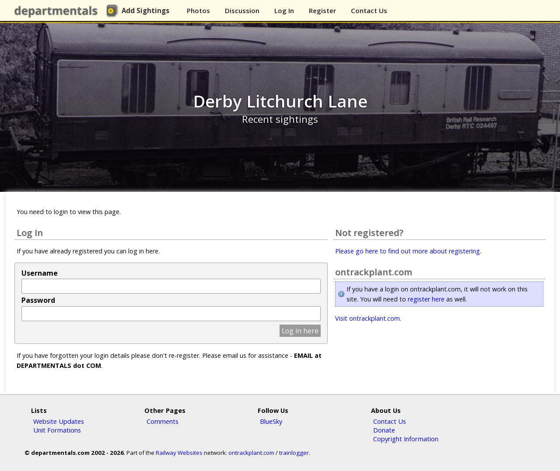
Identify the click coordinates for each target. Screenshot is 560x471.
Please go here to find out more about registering (407, 251)
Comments (162, 421)
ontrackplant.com (251, 453)
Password (38, 300)
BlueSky (271, 421)
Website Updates (58, 421)
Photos (198, 10)
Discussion (242, 10)
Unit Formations (57, 430)
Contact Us (369, 10)
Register (322, 10)
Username (39, 273)
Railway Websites (179, 453)
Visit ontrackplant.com (367, 318)
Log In (284, 10)
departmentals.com (58, 11)
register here (426, 299)
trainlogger (294, 453)
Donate (384, 430)
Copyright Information (405, 438)
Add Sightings (145, 10)
